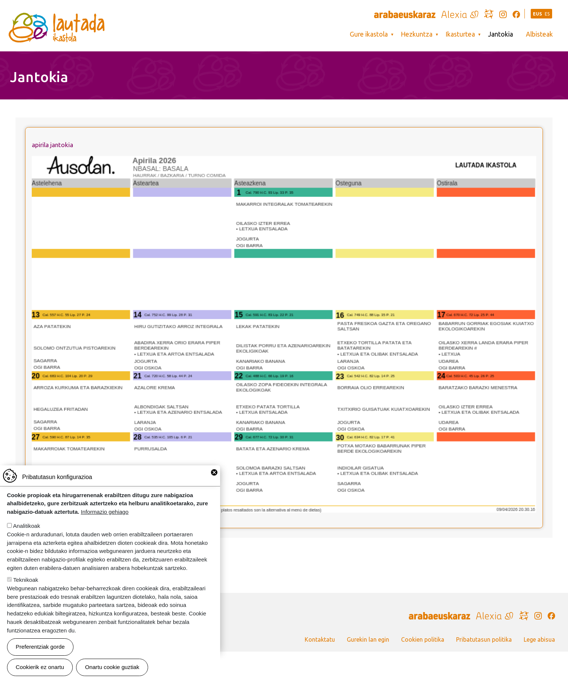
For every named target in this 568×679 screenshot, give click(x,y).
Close (214, 478)
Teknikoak (25, 586)
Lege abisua (539, 639)
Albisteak (539, 34)
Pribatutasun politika (484, 639)
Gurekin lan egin (368, 639)
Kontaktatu (320, 639)
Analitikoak (26, 532)
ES (547, 13)
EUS (537, 13)
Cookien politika (422, 639)
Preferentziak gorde (40, 653)
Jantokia (500, 34)
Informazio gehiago (105, 518)
